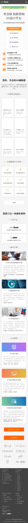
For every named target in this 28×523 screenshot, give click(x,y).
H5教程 (18, 481)
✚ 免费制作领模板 (14, 28)
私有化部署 (14, 37)
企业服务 (19, 488)
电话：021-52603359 (8, 479)
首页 (18, 473)
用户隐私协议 (19, 503)
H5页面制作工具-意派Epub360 (6, 515)
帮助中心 (19, 484)
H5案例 (18, 475)
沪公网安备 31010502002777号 (18, 521)
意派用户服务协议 (20, 501)
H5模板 (18, 477)
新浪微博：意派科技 (8, 499)
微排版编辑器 (14, 42)
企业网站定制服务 (7, 475)
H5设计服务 (6, 473)
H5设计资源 (19, 497)
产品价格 (19, 486)
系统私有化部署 (7, 477)
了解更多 (14, 202)
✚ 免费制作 (14, 437)
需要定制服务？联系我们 (14, 429)
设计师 (18, 479)
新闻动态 (19, 490)
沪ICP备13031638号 (7, 521)
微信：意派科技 (7, 497)
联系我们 (5, 501)
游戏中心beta (14, 47)
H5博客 (18, 499)
